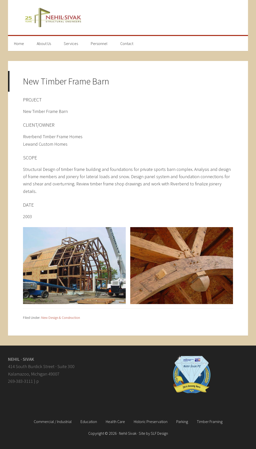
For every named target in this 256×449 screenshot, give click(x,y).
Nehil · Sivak (128, 17)
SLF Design (159, 433)
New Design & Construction (60, 317)
